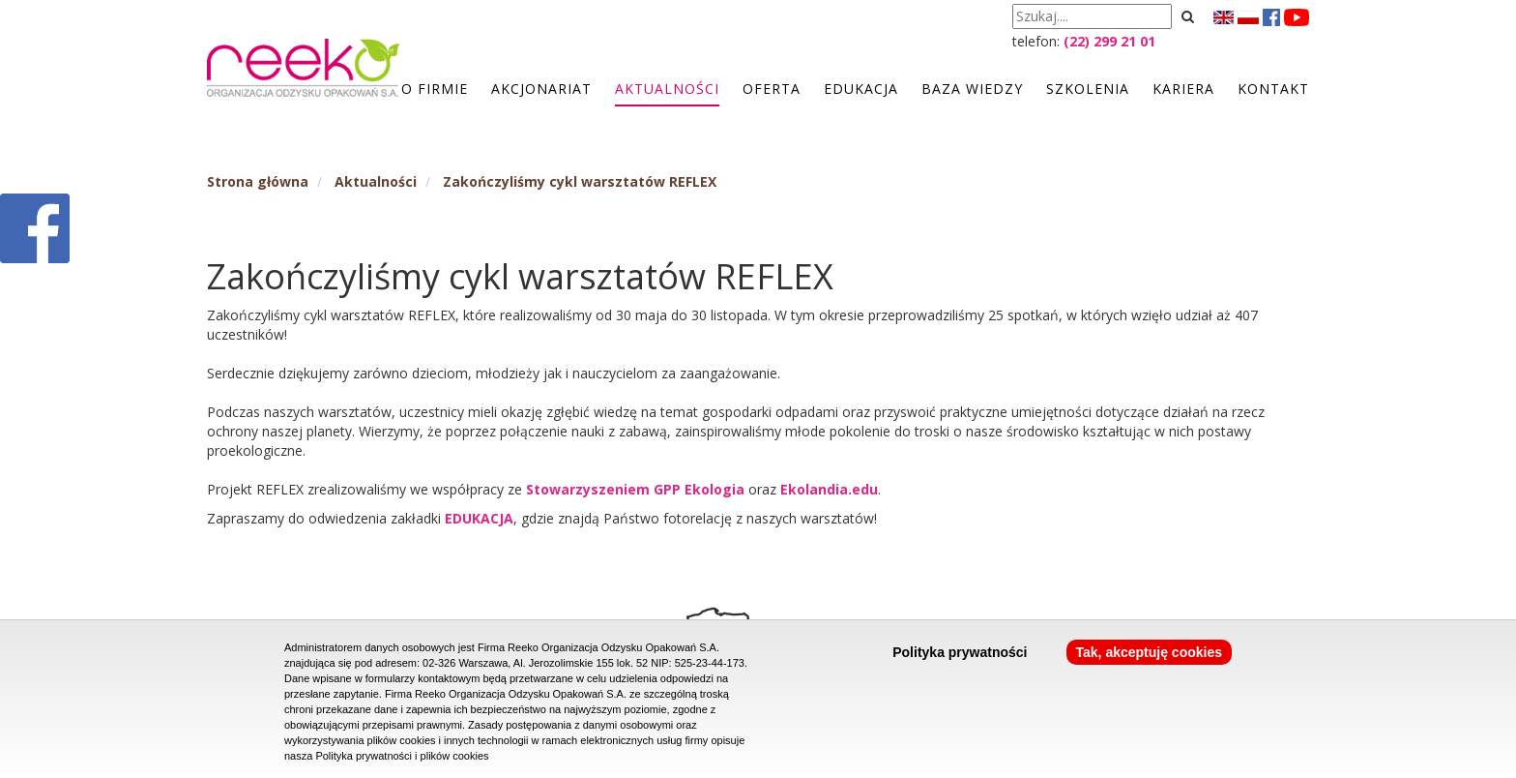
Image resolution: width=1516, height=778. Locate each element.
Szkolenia (1087, 88)
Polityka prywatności (959, 652)
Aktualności (667, 88)
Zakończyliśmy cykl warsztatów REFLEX (579, 181)
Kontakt (1273, 88)
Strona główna (257, 181)
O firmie (434, 88)
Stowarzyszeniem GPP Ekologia (637, 489)
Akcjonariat (541, 88)
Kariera (1183, 88)
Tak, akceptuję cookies (1149, 652)
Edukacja (861, 88)
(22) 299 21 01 (1109, 41)
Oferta (772, 88)
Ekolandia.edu (829, 489)
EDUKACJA (479, 518)
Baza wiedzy (972, 88)
